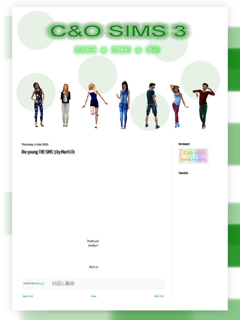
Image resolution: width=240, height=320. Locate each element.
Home (93, 296)
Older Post (158, 296)
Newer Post (28, 296)
